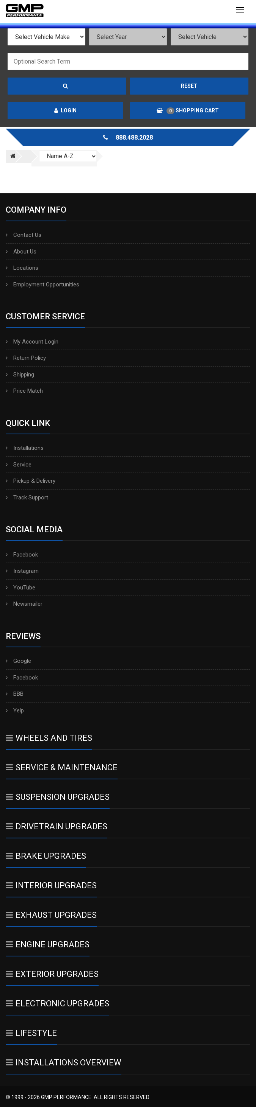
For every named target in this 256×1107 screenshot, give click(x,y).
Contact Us (23, 235)
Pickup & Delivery (30, 480)
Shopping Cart (188, 110)
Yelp (15, 710)
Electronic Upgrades (57, 1003)
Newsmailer (24, 603)
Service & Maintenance (62, 767)
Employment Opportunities (42, 284)
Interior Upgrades (51, 885)
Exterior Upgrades (52, 974)
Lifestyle (31, 1033)
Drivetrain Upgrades (56, 826)
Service (18, 464)
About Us (21, 251)
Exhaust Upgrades (51, 915)
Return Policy (26, 357)
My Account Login (32, 341)
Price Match (24, 390)
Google (18, 661)
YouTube (20, 587)
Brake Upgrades (46, 856)
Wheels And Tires (49, 738)
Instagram (22, 570)
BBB (15, 693)
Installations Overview (63, 1062)
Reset (189, 86)
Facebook (22, 554)
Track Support (27, 497)
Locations (22, 267)
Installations (25, 448)
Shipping (20, 374)
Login (65, 110)
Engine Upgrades (48, 944)
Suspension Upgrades (58, 797)
